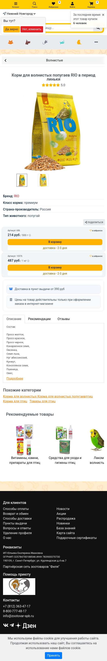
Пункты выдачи (15, 523)
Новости (63, 509)
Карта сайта (66, 533)
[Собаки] (28, 42)
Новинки (63, 523)
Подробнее (14, 378)
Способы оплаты (16, 509)
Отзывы (63, 319)
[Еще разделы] (96, 42)
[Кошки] (11, 42)
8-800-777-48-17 (15, 611)
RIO (16, 196)
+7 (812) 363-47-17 (16, 606)
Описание (13, 319)
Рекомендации (39, 319)
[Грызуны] (45, 42)
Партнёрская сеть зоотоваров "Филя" (31, 567)
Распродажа (66, 518)
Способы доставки (17, 518)
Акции (61, 514)
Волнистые (33, 60)
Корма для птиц (15, 401)
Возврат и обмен (15, 514)
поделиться (94, 222)
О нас (7, 538)
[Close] (103, 15)
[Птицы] (79, 42)
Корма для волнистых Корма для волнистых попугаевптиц (48, 396)
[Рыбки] (62, 42)
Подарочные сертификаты (77, 538)
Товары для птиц (42, 401)
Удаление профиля (17, 533)
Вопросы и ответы (17, 528)
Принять (53, 655)
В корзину (55, 241)
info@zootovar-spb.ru (18, 616)
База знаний (66, 528)
